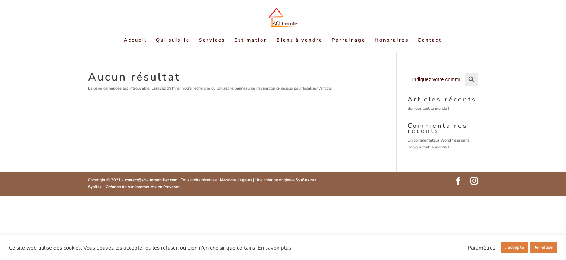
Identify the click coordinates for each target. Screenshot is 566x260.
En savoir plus (274, 247)
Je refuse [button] (544, 247)
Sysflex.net (306, 180)
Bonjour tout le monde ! (428, 108)
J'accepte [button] (514, 247)
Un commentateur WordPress (434, 140)
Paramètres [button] (481, 247)
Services (212, 40)
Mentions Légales (236, 180)
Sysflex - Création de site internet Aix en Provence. (134, 187)
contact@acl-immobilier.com (151, 180)
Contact (430, 40)
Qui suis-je (173, 40)
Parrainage (349, 40)
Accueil (135, 40)
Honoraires (392, 40)
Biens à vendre (300, 40)
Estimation (250, 40)
